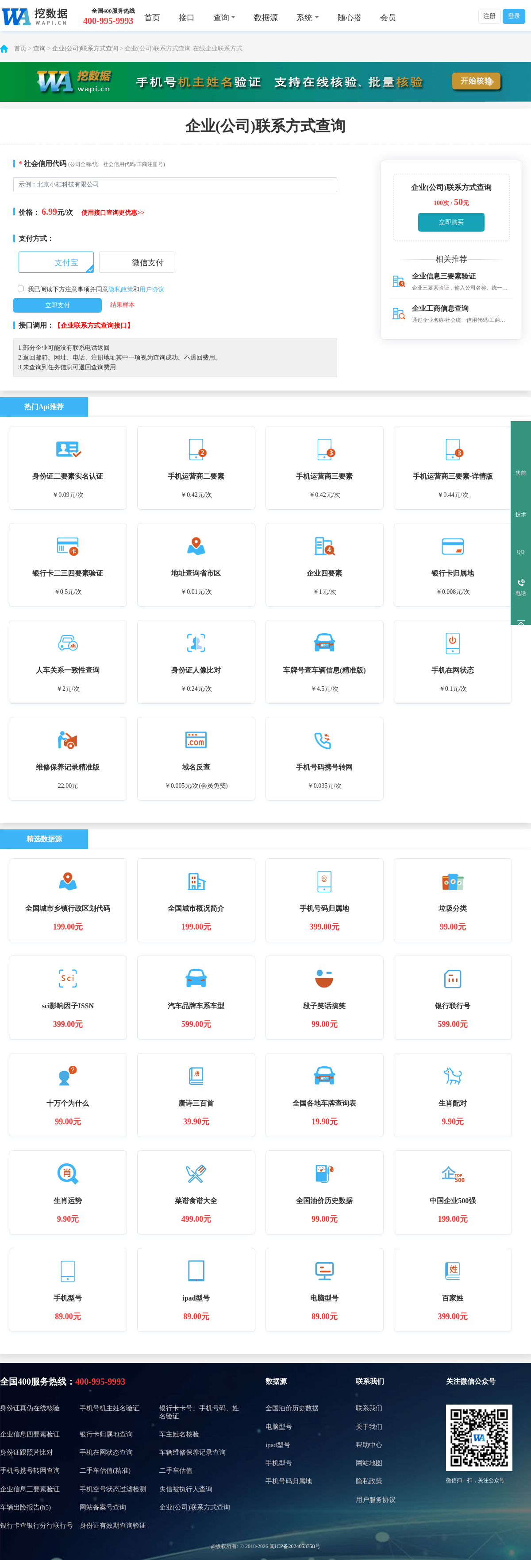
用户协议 (151, 289)
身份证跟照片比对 (26, 1452)
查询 (39, 48)
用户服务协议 (376, 1499)
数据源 (266, 17)
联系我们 (370, 1381)
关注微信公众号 (471, 1381)
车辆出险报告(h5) (25, 1507)
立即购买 (451, 222)
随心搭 (350, 17)
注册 (489, 16)
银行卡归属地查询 (106, 1434)
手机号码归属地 (289, 1481)
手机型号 (279, 1463)
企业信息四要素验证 (30, 1434)
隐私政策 (120, 289)
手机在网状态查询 (106, 1452)
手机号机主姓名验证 (109, 1408)
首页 (152, 17)
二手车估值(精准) (105, 1470)
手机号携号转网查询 (30, 1470)
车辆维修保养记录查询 (192, 1452)
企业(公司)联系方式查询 (85, 48)
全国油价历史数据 (292, 1408)
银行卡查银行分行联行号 (36, 1525)
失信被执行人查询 (185, 1489)
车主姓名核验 (179, 1434)
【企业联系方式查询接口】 (94, 325)
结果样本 (122, 305)
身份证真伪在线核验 (30, 1408)
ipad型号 (278, 1444)
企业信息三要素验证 (30, 1489)
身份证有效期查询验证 (113, 1525)
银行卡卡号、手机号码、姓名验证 (199, 1412)
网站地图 (369, 1463)
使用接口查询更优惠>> (112, 212)
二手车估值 (175, 1470)
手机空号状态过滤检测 (113, 1489)
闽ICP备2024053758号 (294, 1546)
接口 (187, 17)
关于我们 (369, 1426)
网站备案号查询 (103, 1507)
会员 (388, 17)
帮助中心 (369, 1444)
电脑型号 (279, 1426)
